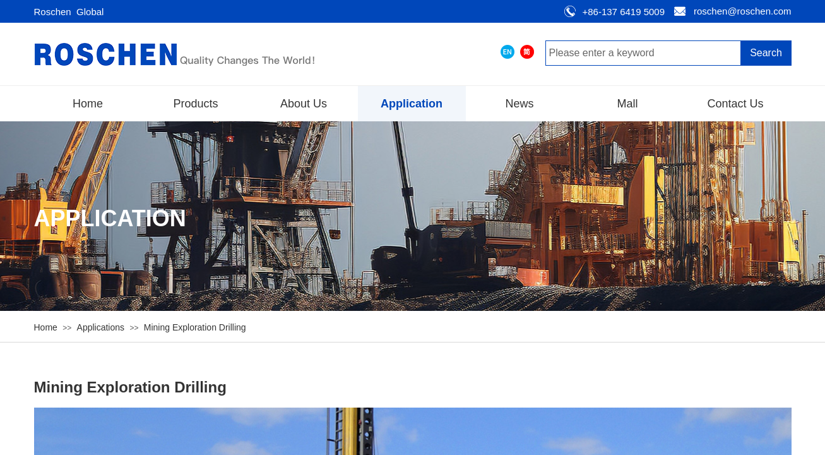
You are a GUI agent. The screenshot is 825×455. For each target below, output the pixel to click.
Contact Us (735, 103)
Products (195, 103)
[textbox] (643, 53)
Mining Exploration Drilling (195, 327)
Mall (627, 103)
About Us (303, 103)
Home (88, 103)
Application (411, 103)
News (519, 103)
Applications (101, 327)
